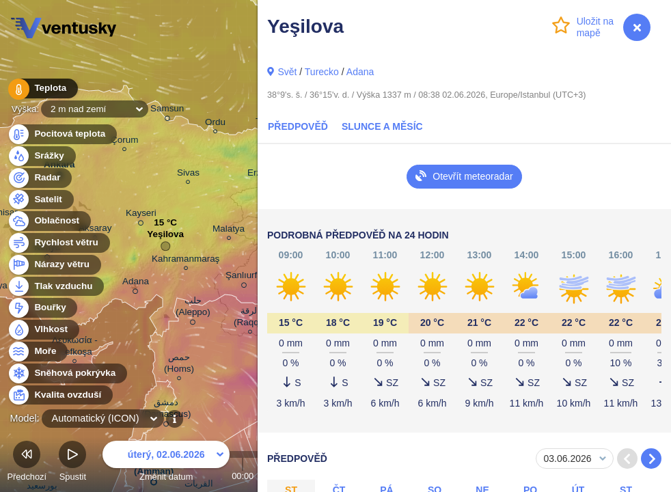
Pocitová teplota (61, 134)
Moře (37, 351)
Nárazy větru (54, 265)
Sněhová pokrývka (66, 373)
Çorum (124, 142)
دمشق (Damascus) (166, 410)
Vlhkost (43, 330)
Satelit (40, 200)
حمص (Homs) (179, 365)
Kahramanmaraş (185, 261)
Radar (39, 178)
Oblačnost (48, 221)
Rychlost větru (58, 243)
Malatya (229, 230)
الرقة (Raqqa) (250, 318)
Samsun (167, 110)
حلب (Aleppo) (193, 308)
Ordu (215, 124)
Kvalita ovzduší (59, 395)
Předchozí (26, 463)
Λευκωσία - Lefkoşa (75, 348)
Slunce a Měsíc (382, 126)
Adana (360, 71)
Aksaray (95, 230)
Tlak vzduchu (55, 287)
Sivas (188, 174)
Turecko (322, 71)
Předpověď (298, 126)
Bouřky (42, 308)
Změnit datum (166, 463)
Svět (287, 71)
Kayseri (141, 215)
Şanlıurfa (243, 277)
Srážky (41, 156)
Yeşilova (165, 237)
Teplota (42, 88)
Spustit (72, 463)
